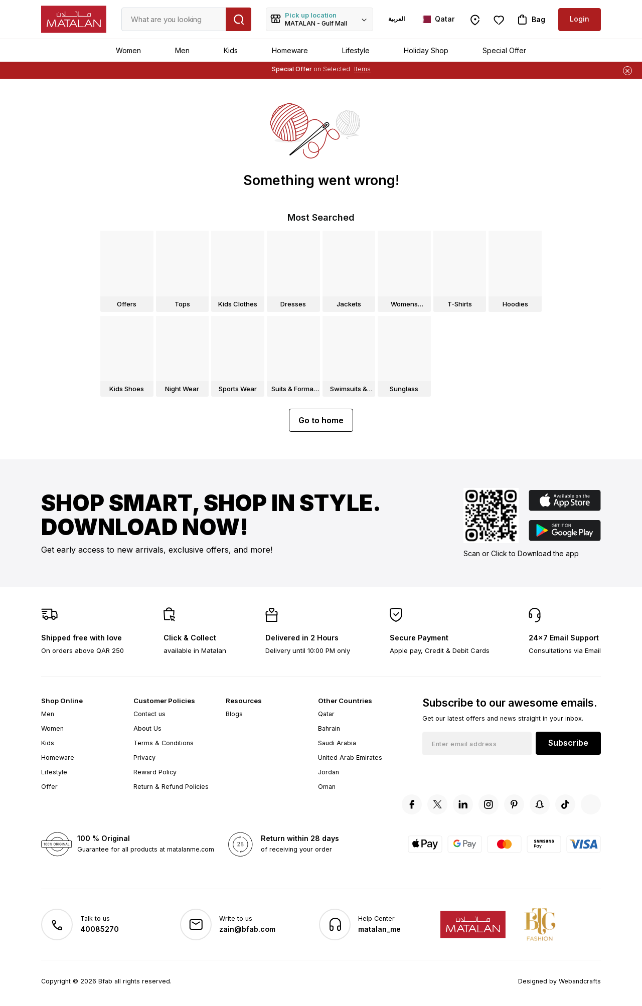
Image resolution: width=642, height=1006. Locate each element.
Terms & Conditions (163, 743)
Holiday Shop (426, 50)
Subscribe (568, 743)
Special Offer (504, 50)
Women (128, 50)
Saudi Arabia (337, 743)
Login (579, 19)
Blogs (234, 714)
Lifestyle (356, 50)
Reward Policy (155, 772)
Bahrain (329, 728)
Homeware (290, 50)
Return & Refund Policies (171, 786)
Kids (231, 50)
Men (182, 50)
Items (362, 69)
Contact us (149, 714)
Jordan (328, 772)
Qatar (326, 714)
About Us (147, 728)
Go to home (321, 420)
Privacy (144, 757)
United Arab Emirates (350, 757)
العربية (396, 19)
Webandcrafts (580, 981)
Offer (49, 786)
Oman (327, 786)
